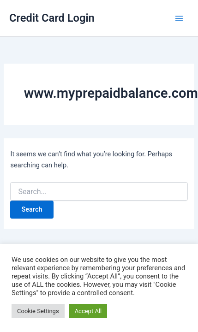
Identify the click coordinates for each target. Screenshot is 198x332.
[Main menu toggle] (179, 18)
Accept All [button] (88, 311)
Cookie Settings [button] (38, 311)
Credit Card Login (52, 18)
